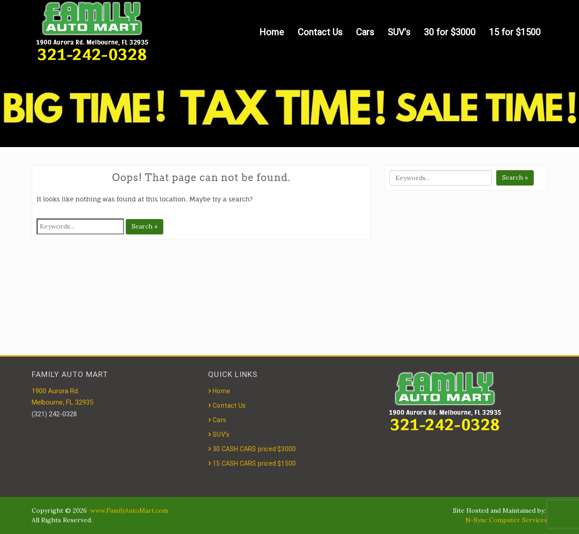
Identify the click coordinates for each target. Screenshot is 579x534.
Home (271, 32)
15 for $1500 (515, 32)
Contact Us (320, 32)
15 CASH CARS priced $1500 (254, 463)
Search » (144, 226)
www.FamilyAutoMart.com (129, 510)
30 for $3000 (449, 32)
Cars (365, 32)
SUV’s (399, 32)
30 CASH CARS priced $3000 (254, 449)
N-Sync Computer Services (506, 520)
